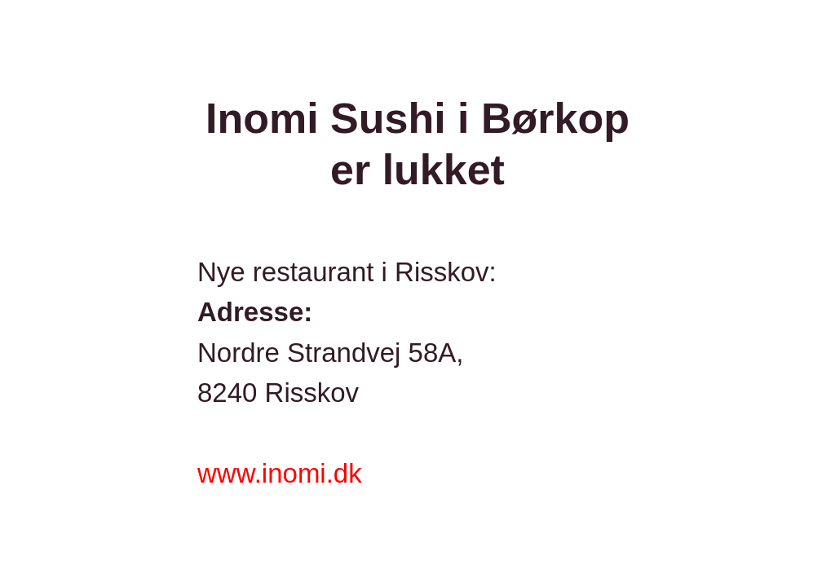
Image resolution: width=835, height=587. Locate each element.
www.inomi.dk (279, 473)
